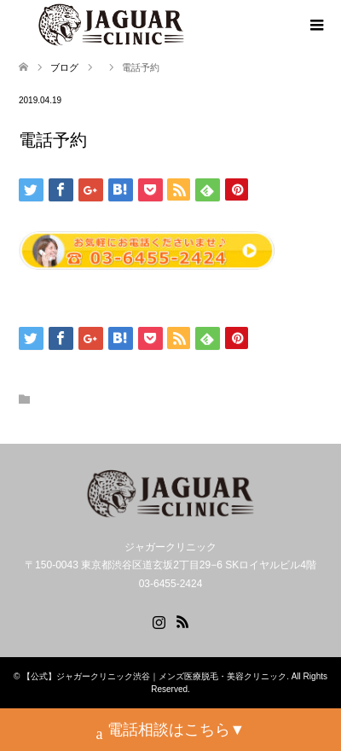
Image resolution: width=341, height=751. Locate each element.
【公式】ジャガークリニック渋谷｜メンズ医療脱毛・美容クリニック (154, 676)
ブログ (64, 67)
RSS (182, 620)
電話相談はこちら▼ (171, 731)
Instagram (158, 620)
